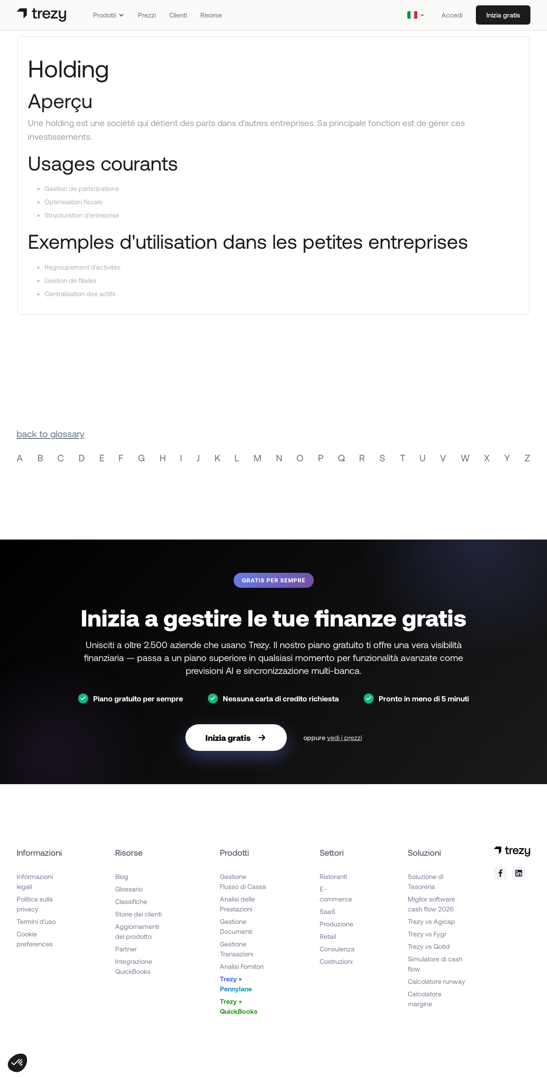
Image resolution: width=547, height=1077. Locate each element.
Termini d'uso (36, 921)
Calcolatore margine (424, 999)
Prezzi (147, 15)
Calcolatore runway (436, 981)
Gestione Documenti (236, 926)
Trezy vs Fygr (427, 934)
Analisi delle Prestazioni (237, 904)
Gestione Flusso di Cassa (243, 881)
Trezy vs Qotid (429, 946)
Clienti (178, 15)
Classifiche (131, 901)
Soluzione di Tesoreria (426, 881)
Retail (328, 936)
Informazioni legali (35, 881)
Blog (121, 876)
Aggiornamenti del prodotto (137, 931)
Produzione (336, 924)
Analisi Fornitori (242, 966)
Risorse (211, 15)
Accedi (452, 15)
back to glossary (50, 433)
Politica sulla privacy (35, 904)
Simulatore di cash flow (435, 964)
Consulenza (337, 949)
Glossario (129, 889)
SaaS (327, 911)
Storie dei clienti (138, 914)
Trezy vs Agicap (431, 921)
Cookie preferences (35, 939)
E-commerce (336, 894)
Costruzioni (336, 961)
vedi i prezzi (344, 737)
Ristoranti (333, 876)
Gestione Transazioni (236, 949)
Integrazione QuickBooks (133, 966)
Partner (126, 949)
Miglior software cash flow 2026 (431, 904)
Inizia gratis (503, 15)
